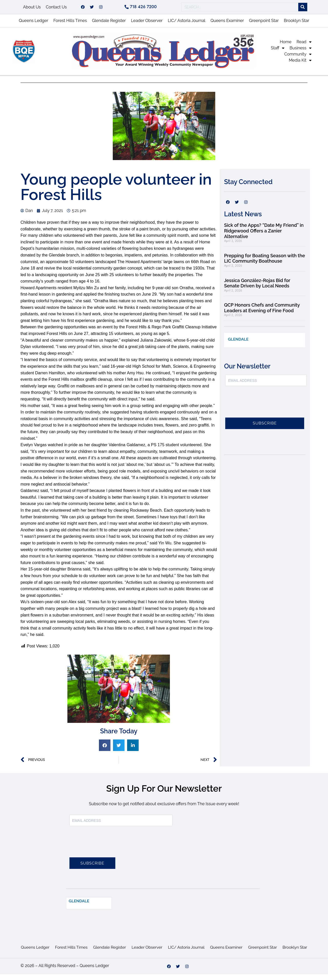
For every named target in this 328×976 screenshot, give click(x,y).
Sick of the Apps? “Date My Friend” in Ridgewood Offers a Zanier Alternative (263, 232)
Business (301, 50)
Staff (277, 50)
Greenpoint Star (264, 22)
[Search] (302, 8)
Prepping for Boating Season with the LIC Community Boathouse (264, 260)
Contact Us (56, 7)
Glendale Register (109, 22)
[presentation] (264, 407)
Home (285, 43)
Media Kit (300, 62)
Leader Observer (147, 22)
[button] (104, 747)
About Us (32, 7)
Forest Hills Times (70, 22)
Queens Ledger (33, 22)
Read (303, 44)
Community (297, 56)
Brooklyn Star (296, 22)
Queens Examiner (227, 22)
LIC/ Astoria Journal (187, 22)
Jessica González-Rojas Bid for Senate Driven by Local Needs (257, 284)
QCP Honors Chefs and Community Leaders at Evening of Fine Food (262, 309)
